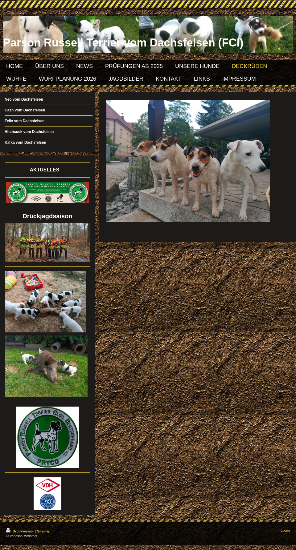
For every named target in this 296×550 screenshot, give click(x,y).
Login (285, 530)
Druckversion (20, 531)
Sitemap (43, 531)
